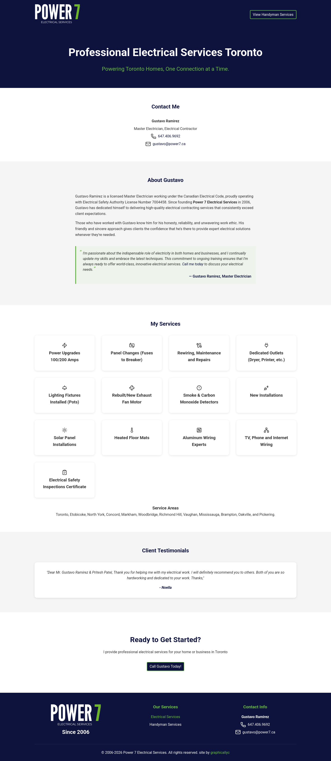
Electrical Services (165, 717)
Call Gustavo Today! (165, 666)
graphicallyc (220, 752)
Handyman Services (165, 724)
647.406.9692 (169, 136)
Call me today (192, 264)
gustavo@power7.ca (169, 144)
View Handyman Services (273, 14)
